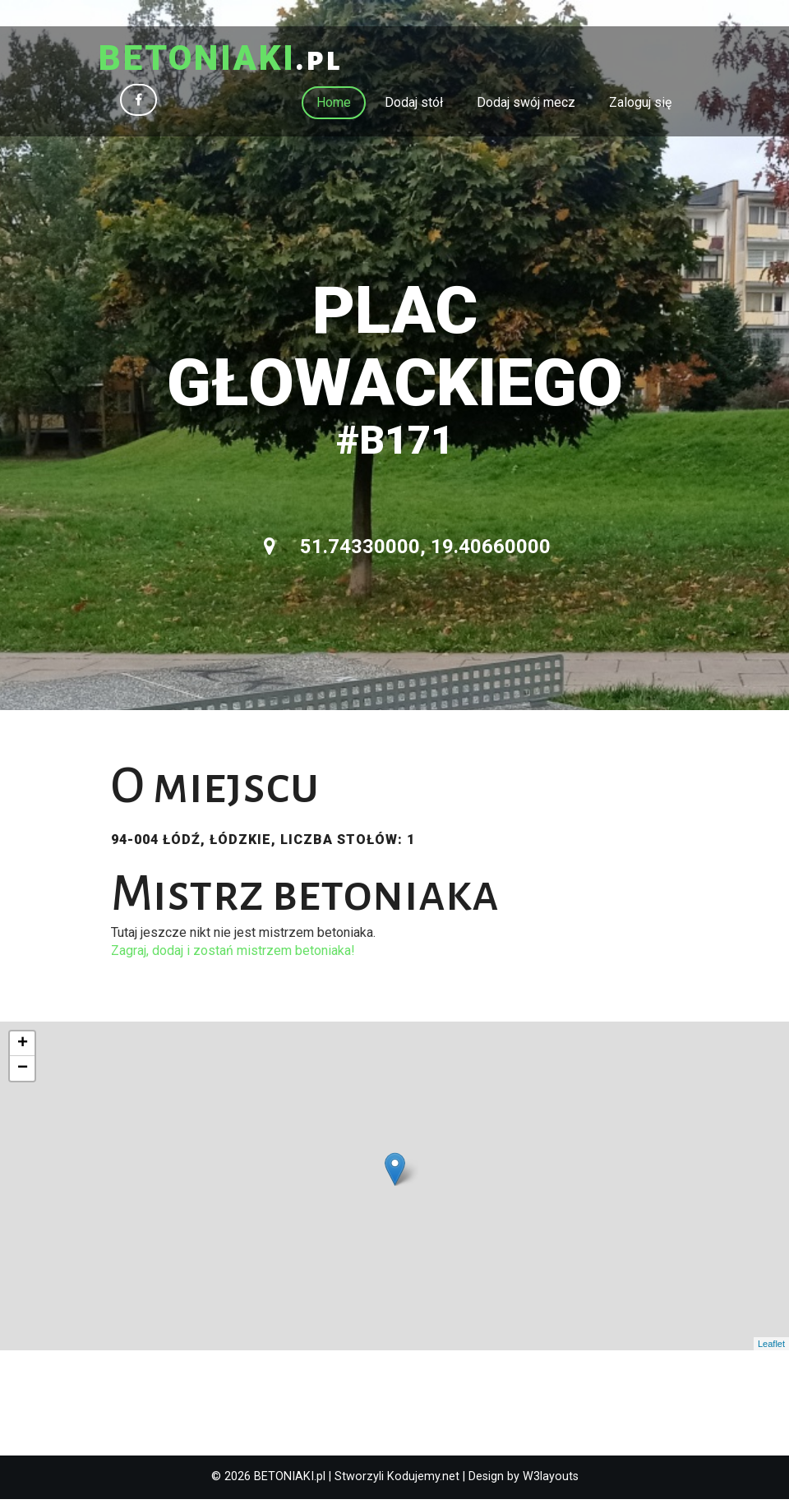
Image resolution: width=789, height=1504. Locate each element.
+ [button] (22, 1048)
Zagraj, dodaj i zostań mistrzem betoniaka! (233, 955)
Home (333, 107)
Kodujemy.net (423, 1481)
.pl (235, 62)
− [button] (22, 1073)
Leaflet (771, 1349)
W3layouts (551, 1481)
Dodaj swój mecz (526, 107)
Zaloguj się (640, 107)
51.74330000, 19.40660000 (407, 551)
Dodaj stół (414, 107)
